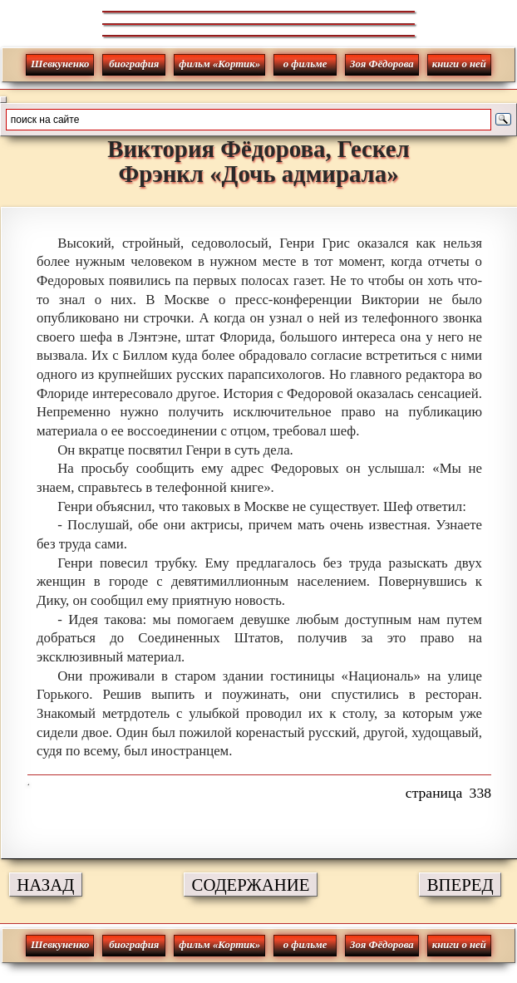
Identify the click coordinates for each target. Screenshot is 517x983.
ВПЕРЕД (460, 884)
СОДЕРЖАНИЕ (251, 884)
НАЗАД (45, 884)
